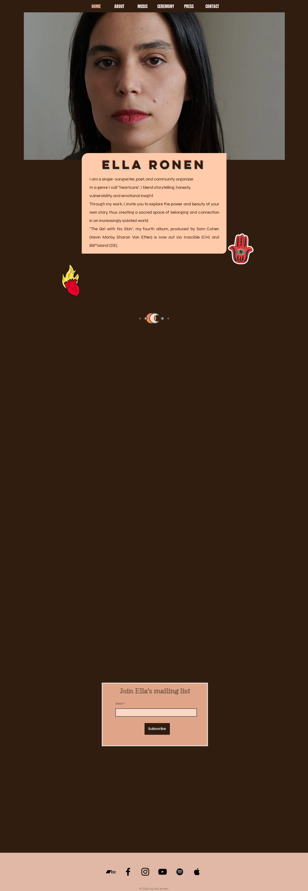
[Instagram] (145, 872)
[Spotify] (180, 872)
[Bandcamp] (111, 872)
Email (119, 703)
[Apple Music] (197, 872)
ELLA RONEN (154, 164)
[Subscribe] (157, 729)
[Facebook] (128, 872)
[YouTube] (162, 872)
